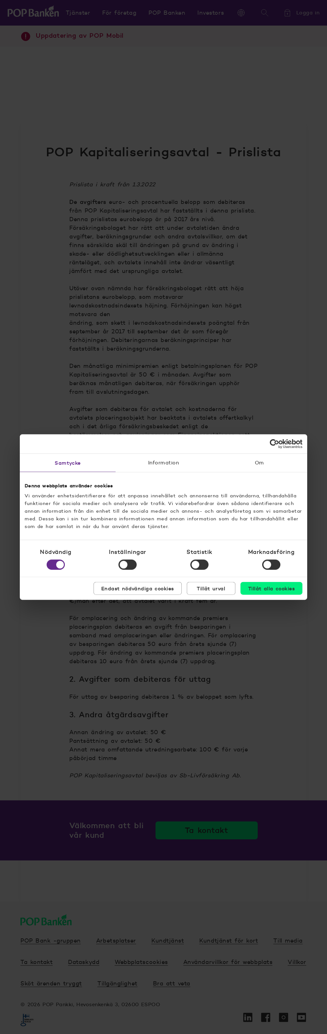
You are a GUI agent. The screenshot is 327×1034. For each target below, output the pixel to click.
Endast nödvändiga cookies (137, 588)
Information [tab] (163, 462)
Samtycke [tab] (68, 462)
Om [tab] (259, 462)
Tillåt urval (211, 588)
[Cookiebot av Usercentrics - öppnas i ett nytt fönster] (274, 443)
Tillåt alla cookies (271, 588)
